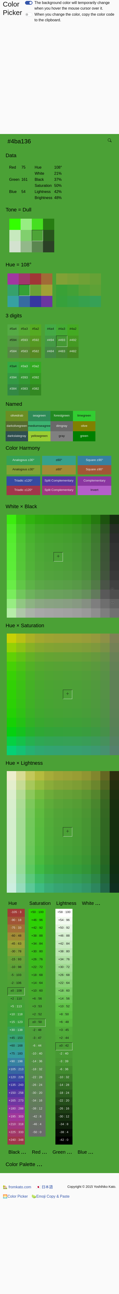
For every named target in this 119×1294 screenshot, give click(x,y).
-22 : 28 (37, 1077)
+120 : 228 (16, 1077)
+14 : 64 (37, 983)
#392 (35, 377)
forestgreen (61, 415)
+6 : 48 (64, 1022)
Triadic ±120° (23, 480)
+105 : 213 (16, 1069)
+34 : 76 (64, 959)
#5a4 (13, 328)
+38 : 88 (37, 935)
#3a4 (13, 366)
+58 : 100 (64, 912)
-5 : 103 (16, 975)
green (84, 436)
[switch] (28, 3)
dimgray (61, 426)
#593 (24, 340)
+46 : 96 (37, 920)
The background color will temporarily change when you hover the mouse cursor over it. (72, 5)
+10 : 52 (64, 1006)
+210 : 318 (16, 1124)
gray (62, 436)
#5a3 (24, 328)
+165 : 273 (16, 1100)
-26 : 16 (64, 1108)
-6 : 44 (36, 1045)
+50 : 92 (64, 927)
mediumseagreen (39, 426)
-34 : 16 (37, 1100)
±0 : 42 (64, 1045)
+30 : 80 (37, 951)
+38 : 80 (64, 951)
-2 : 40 (64, 1053)
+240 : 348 (16, 1140)
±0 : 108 (16, 990)
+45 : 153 (16, 1038)
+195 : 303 (16, 1116)
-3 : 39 (64, 1061)
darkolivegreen (17, 426)
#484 (50, 351)
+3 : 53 (37, 1006)
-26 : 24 (37, 1085)
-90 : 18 (16, 920)
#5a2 (35, 328)
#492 (72, 340)
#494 (50, 340)
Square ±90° (94, 460)
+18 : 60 (64, 990)
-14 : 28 (64, 1085)
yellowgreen (39, 436)
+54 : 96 (64, 920)
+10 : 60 (37, 990)
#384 (13, 388)
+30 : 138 (16, 1030)
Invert (94, 490)
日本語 (44, 1187)
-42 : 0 (64, 1140)
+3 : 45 (64, 1030)
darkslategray (16, 436)
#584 (13, 351)
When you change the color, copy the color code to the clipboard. (74, 17)
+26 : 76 (37, 959)
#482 (72, 351)
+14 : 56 (64, 998)
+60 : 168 (16, 1045)
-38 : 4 (64, 1132)
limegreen (84, 415)
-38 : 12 (37, 1108)
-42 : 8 (36, 1116)
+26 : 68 (64, 975)
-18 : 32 (37, 1069)
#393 (24, 377)
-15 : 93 (16, 959)
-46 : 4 (36, 1124)
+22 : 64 (64, 983)
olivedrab (17, 415)
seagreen (39, 415)
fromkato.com (17, 1187)
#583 (24, 351)
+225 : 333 (16, 1132)
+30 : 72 (64, 967)
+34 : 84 (37, 943)
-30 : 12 (64, 1116)
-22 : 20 (64, 1100)
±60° (59, 460)
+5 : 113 (16, 1006)
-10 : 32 (64, 1077)
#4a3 (61, 328)
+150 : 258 (16, 1093)
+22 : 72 (37, 967)
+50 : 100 (36, 912)
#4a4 (50, 328)
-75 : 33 (16, 927)
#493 (61, 340)
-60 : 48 (16, 935)
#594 (13, 340)
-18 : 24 (64, 1093)
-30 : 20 (37, 1093)
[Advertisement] (52, 80)
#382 (35, 388)
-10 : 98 (16, 967)
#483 (61, 351)
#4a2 (72, 328)
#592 (35, 340)
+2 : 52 (37, 1014)
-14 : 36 (37, 1061)
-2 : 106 (16, 983)
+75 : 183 (16, 1053)
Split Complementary (58, 480)
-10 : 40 (37, 1053)
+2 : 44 (64, 1038)
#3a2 (35, 366)
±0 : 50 (37, 1022)
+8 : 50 (64, 1014)
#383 (24, 388)
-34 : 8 (64, 1124)
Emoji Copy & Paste (50, 1196)
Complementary (94, 480)
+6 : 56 (37, 998)
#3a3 (24, 366)
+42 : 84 (64, 943)
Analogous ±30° (23, 460)
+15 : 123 (16, 1022)
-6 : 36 (64, 1069)
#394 (13, 377)
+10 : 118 (16, 1014)
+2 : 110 (16, 998)
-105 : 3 (16, 912)
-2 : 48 (36, 1030)
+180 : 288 (16, 1108)
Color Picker (15, 1196)
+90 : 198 (16, 1061)
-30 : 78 (16, 951)
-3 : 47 (36, 1038)
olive (84, 426)
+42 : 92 (37, 927)
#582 (35, 351)
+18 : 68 (37, 975)
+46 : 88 (64, 935)
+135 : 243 (16, 1085)
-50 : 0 (36, 1132)
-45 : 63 (16, 943)
